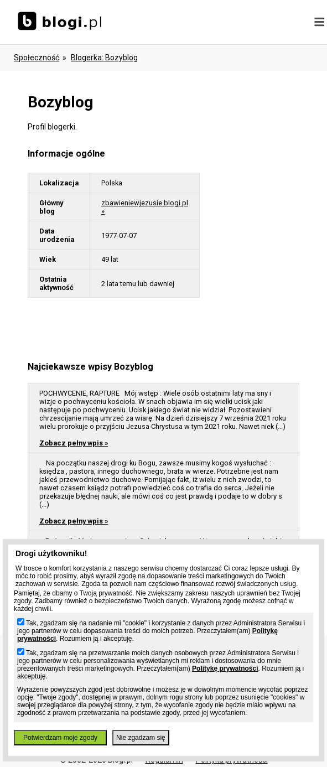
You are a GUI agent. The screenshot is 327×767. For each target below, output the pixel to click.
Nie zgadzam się (140, 738)
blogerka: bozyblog (104, 57)
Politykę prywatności (225, 668)
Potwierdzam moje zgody (60, 738)
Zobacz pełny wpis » (73, 443)
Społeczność (36, 57)
